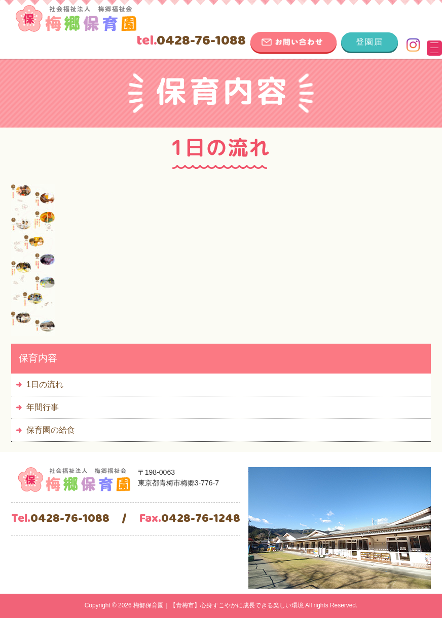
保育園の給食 (50, 430)
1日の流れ (44, 384)
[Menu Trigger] (434, 48)
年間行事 (42, 407)
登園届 (369, 41)
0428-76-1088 (191, 41)
